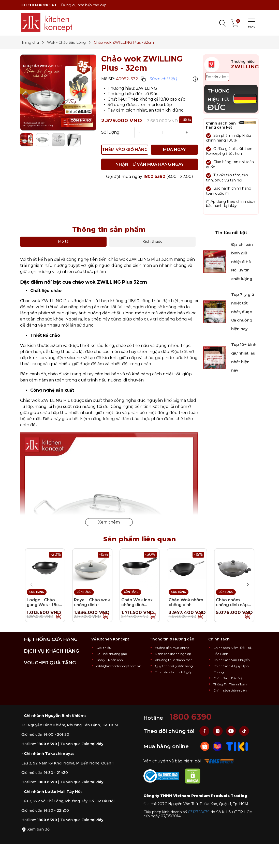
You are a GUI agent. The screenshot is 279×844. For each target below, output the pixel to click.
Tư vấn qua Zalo (81, 744)
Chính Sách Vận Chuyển (231, 660)
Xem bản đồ (35, 829)
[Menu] (250, 22)
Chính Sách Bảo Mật (228, 678)
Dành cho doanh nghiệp (173, 654)
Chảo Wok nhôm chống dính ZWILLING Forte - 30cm (187, 607)
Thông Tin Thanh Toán (230, 684)
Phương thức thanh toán (174, 660)
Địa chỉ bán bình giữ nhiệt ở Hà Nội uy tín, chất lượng (242, 261)
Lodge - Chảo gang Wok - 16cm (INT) (45, 604)
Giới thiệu (103, 648)
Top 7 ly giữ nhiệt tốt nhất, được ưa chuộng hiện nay (242, 311)
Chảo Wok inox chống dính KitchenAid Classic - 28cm (137, 607)
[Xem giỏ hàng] (235, 22)
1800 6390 (154, 176)
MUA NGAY (174, 149)
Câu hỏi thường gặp (111, 654)
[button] (248, 585)
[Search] (222, 22)
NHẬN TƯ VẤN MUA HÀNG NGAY (149, 164)
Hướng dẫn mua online (172, 648)
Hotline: (39, 744)
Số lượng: (110, 132)
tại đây (230, 205)
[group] (58, 92)
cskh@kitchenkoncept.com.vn (118, 666)
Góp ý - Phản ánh (109, 660)
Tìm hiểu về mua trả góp (173, 672)
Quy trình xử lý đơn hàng (174, 666)
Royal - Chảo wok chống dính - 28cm (92, 604)
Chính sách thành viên (230, 690)
